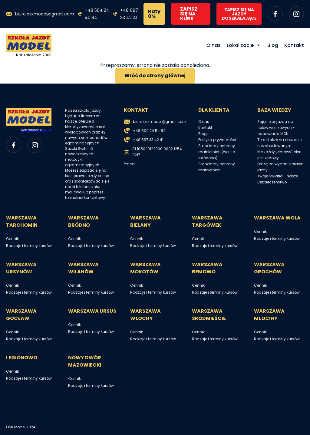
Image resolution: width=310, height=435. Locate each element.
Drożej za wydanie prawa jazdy (280, 167)
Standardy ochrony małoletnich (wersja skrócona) (216, 151)
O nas (213, 45)
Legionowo (21, 357)
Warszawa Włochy (145, 315)
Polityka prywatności (217, 139)
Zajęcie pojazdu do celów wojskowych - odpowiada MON (276, 127)
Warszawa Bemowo (207, 268)
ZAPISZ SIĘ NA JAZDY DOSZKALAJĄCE (239, 14)
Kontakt (294, 45)
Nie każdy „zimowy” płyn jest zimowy (279, 154)
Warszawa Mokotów (145, 268)
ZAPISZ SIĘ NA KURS (188, 13)
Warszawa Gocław (21, 315)
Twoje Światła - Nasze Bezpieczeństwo (277, 179)
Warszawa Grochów (269, 268)
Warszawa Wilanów (83, 268)
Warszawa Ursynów (21, 268)
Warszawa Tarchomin (22, 221)
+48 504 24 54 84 (97, 14)
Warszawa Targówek (207, 221)
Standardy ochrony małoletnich (216, 167)
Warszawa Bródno (83, 221)
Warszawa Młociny (269, 315)
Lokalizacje (240, 45)
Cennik (12, 238)
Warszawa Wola (277, 217)
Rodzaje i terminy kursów (29, 245)
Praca (129, 163)
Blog (272, 45)
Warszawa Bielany (145, 221)
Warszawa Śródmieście (209, 315)
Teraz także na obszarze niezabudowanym (279, 142)
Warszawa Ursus (92, 311)
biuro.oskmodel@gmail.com (44, 14)
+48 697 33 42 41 (129, 14)
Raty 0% (154, 14)
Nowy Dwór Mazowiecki (84, 361)
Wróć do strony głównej (155, 75)
